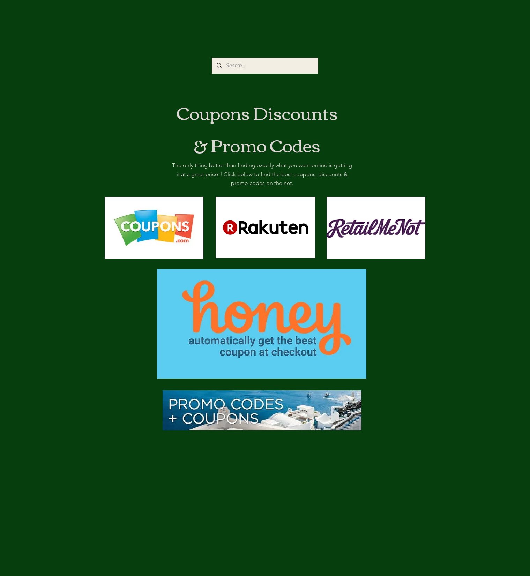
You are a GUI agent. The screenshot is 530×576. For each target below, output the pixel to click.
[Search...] (265, 66)
